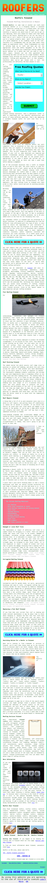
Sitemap (4, 863)
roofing (34, 283)
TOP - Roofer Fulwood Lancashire (14, 853)
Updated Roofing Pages (30, 863)
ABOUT (31, 14)
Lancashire (35, 751)
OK (27, 881)
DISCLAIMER (42, 14)
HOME (23, 14)
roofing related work (14, 751)
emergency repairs (37, 742)
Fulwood (29, 268)
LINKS (27, 14)
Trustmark (22, 785)
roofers (40, 819)
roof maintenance (24, 738)
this (33, 802)
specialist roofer (35, 113)
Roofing (5, 268)
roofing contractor (15, 113)
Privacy (42, 867)
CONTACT (36, 14)
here (10, 823)
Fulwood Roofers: (8, 25)
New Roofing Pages (15, 863)
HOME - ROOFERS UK (23, 856)
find (8, 809)
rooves (5, 202)
